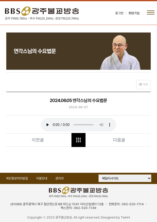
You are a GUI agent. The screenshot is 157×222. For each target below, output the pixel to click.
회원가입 (133, 13)
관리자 (59, 178)
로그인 (119, 13)
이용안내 (41, 178)
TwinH (125, 217)
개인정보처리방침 (17, 178)
